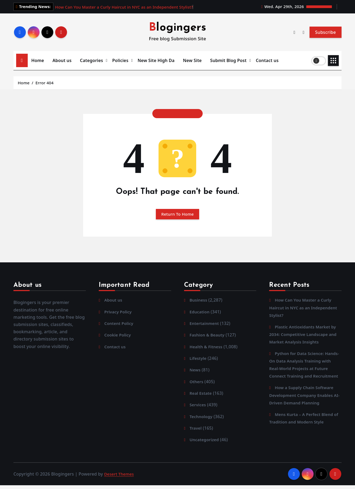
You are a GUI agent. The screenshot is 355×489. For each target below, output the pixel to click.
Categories (91, 60)
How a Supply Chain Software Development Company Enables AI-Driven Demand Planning (303, 404)
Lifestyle (198, 360)
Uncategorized (205, 443)
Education (200, 313)
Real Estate (201, 396)
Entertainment (205, 325)
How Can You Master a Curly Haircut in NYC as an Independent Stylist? (124, 7)
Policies (120, 60)
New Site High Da (156, 60)
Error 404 (45, 82)
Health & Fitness (206, 349)
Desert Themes (120, 477)
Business (198, 301)
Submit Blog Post (228, 60)
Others (196, 384)
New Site (192, 60)
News (195, 372)
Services (198, 408)
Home (37, 60)
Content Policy (119, 325)
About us (62, 60)
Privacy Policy (118, 313)
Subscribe (325, 32)
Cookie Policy (118, 337)
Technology (201, 419)
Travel (195, 431)
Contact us (267, 60)
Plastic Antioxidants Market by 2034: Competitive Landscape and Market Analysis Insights (305, 335)
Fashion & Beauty (208, 337)
